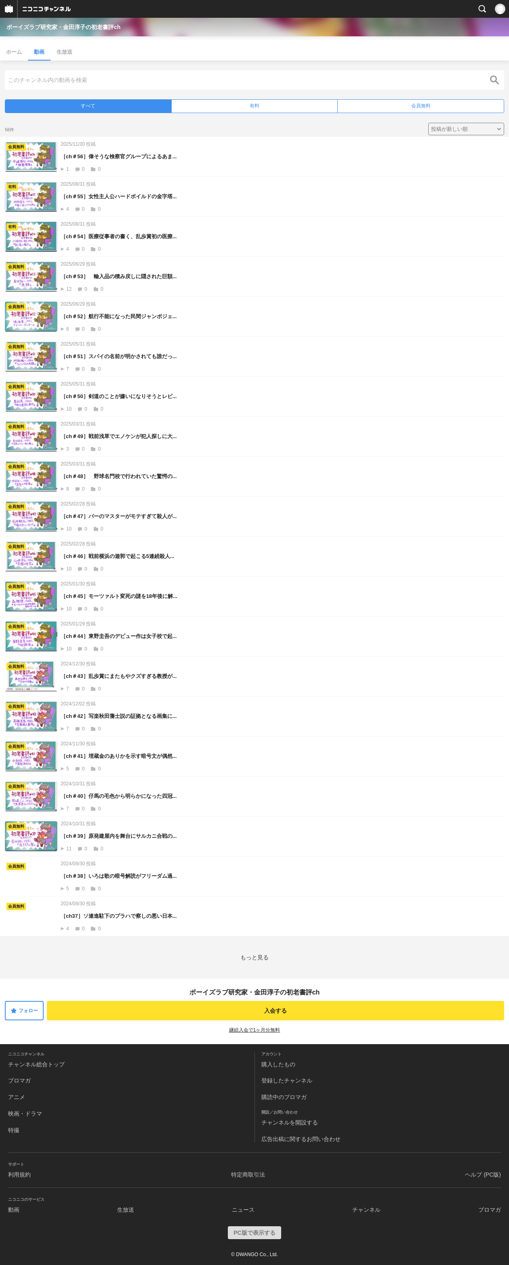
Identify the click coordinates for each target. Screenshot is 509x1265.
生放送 (64, 52)
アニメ (16, 1097)
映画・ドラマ (25, 1113)
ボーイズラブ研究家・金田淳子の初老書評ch (63, 27)
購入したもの (278, 1064)
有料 (254, 106)
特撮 (13, 1130)
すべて (88, 106)
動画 (39, 52)
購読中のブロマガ (284, 1097)
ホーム (14, 52)
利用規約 (19, 1174)
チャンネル (366, 1209)
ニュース (243, 1209)
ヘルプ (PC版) (483, 1174)
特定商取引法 (248, 1174)
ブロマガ (19, 1080)
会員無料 (421, 106)
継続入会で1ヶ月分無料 (254, 1030)
